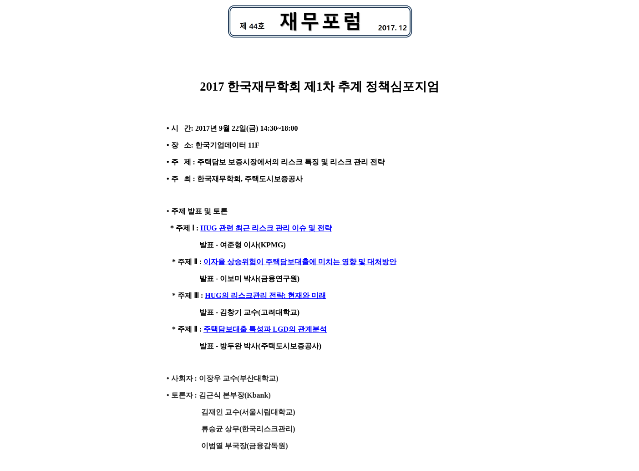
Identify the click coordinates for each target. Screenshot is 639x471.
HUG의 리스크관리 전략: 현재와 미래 (265, 295)
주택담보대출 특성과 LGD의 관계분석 (265, 329)
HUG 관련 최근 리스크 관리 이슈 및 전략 (265, 228)
